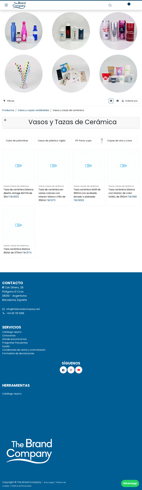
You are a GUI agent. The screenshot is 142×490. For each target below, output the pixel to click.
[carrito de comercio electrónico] (118, 5)
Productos (8, 110)
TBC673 (50, 200)
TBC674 (27, 252)
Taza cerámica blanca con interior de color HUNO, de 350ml (122, 193)
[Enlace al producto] (23, 31)
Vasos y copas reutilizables (33, 110)
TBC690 (132, 196)
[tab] (71, 122)
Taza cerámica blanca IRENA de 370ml (17, 250)
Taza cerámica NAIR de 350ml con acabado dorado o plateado (87, 193)
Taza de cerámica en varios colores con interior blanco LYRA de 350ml (52, 195)
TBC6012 (14, 196)
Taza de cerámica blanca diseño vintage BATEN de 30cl (18, 193)
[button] (130, 100)
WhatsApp (130, 483)
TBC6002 (79, 200)
